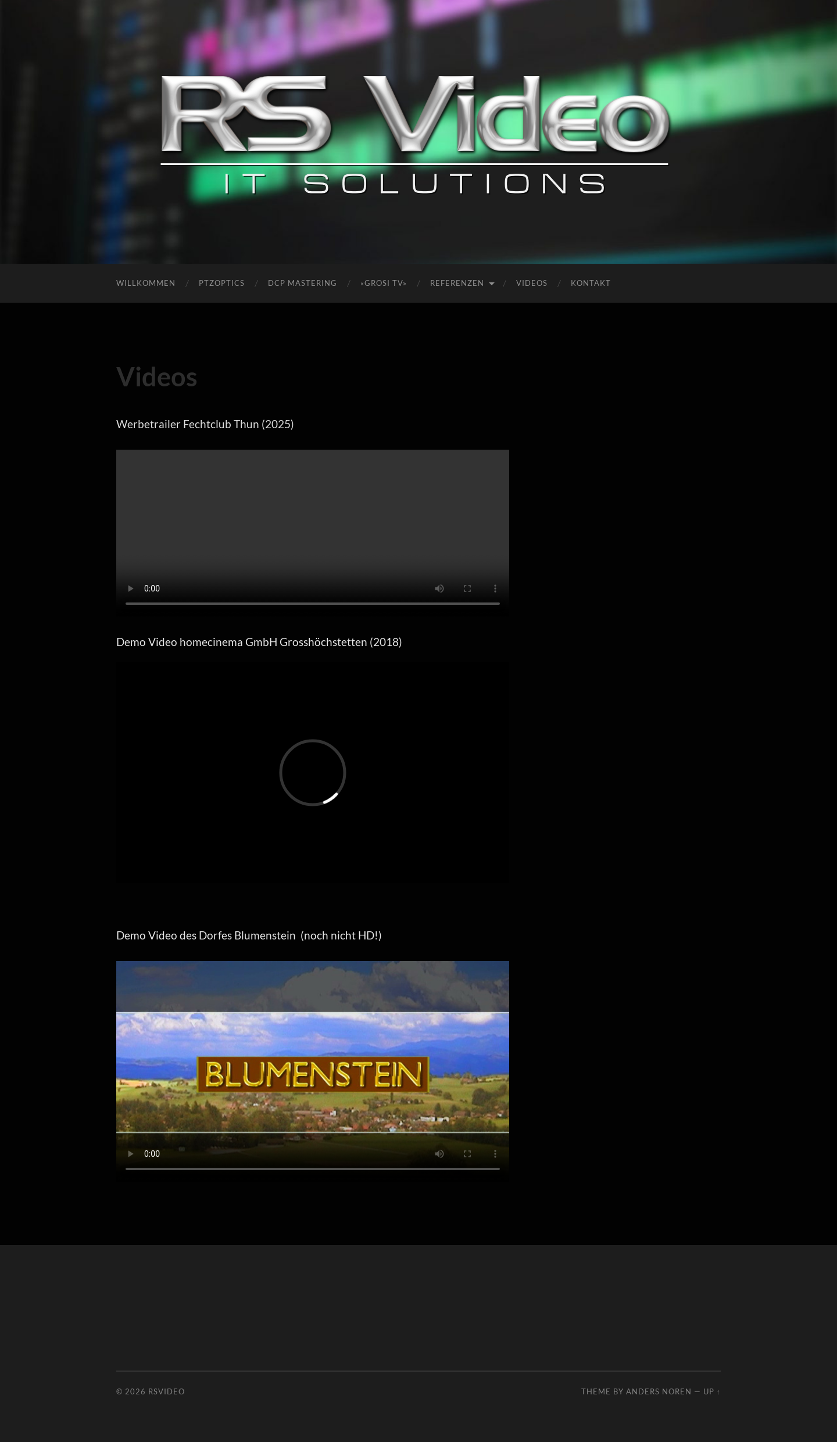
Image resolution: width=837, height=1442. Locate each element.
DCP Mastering (302, 283)
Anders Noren (659, 1391)
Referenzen (457, 283)
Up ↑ (712, 1391)
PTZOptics (222, 283)
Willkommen (146, 283)
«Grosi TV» (383, 283)
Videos (532, 283)
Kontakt (591, 283)
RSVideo (166, 1391)
